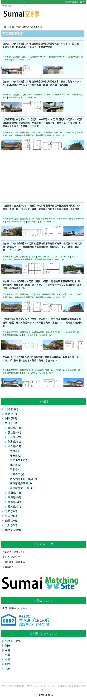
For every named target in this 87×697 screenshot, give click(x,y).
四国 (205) (11, 520)
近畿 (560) (11, 511)
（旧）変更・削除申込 (13, 562)
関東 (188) (11, 418)
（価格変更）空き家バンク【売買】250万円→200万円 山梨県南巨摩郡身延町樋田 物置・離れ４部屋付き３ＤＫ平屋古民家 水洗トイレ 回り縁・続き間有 (42, 322)
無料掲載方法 (9, 567)
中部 (7, 650)
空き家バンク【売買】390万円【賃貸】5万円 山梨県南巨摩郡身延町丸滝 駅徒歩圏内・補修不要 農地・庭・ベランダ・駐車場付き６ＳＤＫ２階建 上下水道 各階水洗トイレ (42, 284)
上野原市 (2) (17, 474)
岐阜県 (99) (14, 497)
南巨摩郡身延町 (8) (21, 483)
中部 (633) (11, 423)
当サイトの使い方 (11, 557)
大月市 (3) (15, 451)
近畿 (7, 655)
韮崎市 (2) (15, 455)
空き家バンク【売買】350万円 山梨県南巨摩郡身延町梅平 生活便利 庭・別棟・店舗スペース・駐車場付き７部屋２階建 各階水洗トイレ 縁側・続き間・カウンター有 (42, 246)
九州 (7, 668)
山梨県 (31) (14, 446)
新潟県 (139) (15, 427)
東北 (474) (11, 413)
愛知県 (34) (14, 506)
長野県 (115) (15, 492)
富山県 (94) (14, 432)
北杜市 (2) (15, 464)
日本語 (6, 6)
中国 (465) (11, 515)
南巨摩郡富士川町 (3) (22, 488)
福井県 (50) (14, 441)
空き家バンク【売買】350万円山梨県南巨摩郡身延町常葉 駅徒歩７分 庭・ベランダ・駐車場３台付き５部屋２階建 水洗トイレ (42, 359)
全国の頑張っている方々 (14, 608)
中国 (7, 659)
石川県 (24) (14, 437)
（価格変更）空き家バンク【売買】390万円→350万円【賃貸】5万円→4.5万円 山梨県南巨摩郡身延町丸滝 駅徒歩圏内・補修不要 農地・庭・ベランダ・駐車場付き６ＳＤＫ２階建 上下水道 (42, 122)
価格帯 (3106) (13, 529)
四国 (7, 664)
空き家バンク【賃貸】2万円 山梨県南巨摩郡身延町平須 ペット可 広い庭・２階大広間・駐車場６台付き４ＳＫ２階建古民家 (42, 45)
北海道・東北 (13, 641)
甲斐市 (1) (15, 469)
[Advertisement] (68, 15)
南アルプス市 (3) (19, 460)
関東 (7, 645)
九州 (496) (11, 525)
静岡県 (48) (14, 502)
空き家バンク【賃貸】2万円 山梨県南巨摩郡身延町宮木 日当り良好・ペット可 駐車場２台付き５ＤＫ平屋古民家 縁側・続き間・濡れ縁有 (42, 83)
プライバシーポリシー (45, 686)
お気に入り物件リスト (13, 552)
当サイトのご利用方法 (13, 686)
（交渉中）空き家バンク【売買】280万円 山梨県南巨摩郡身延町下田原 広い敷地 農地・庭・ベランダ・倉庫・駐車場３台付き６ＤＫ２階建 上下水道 (42, 207)
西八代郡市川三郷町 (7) (23, 478)
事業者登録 (65, 686)
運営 (29, 686)
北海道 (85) (11, 409)
